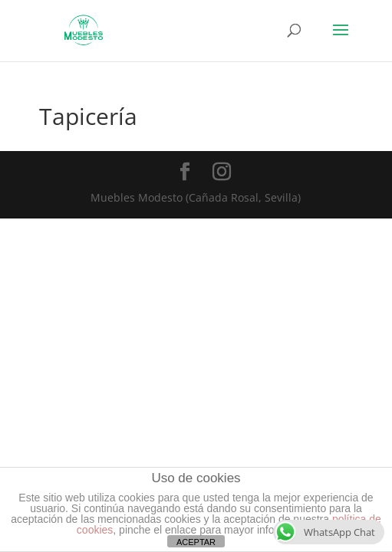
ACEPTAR (196, 542)
